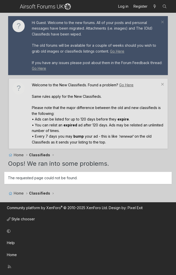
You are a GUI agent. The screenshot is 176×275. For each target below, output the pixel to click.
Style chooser (21, 219)
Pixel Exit (135, 208)
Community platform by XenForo (57, 208)
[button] (87, 231)
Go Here (117, 51)
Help (11, 243)
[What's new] (155, 6)
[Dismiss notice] (162, 22)
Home (12, 255)
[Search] (164, 6)
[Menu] (13, 6)
